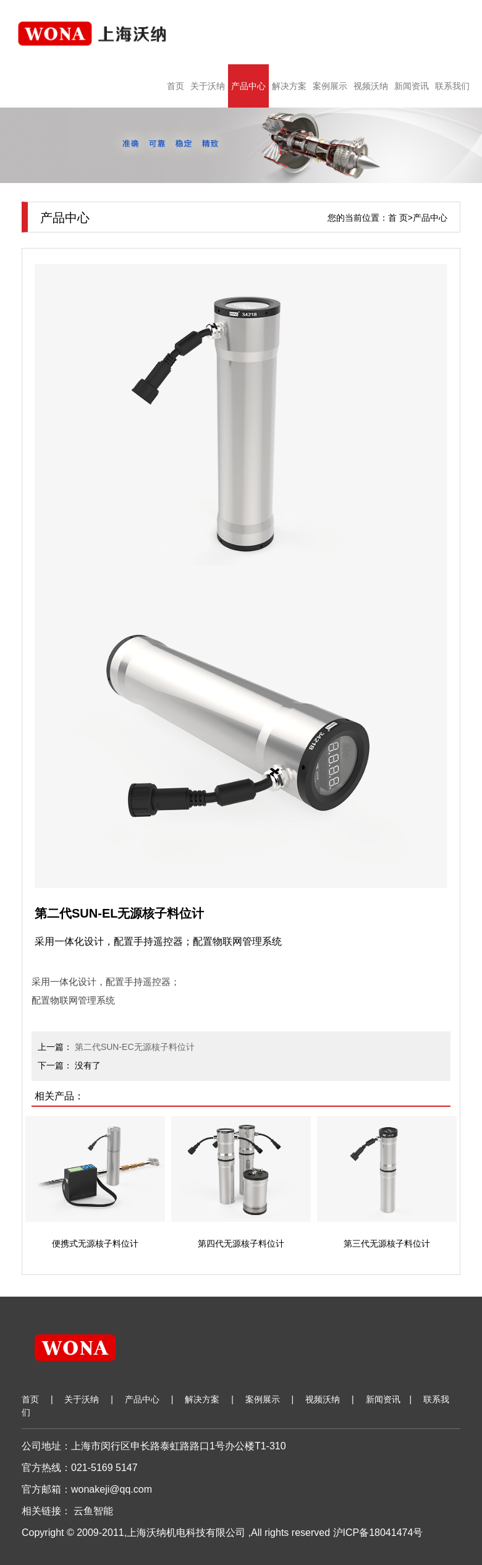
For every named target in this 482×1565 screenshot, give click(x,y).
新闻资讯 (411, 86)
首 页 (398, 218)
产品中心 (248, 86)
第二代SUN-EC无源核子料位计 (135, 1047)
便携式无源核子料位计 (95, 1243)
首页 (175, 86)
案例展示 (330, 86)
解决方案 (289, 86)
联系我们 (452, 86)
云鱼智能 (93, 1511)
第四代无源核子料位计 (241, 1243)
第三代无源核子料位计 (387, 1243)
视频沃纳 (370, 86)
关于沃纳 (207, 86)
